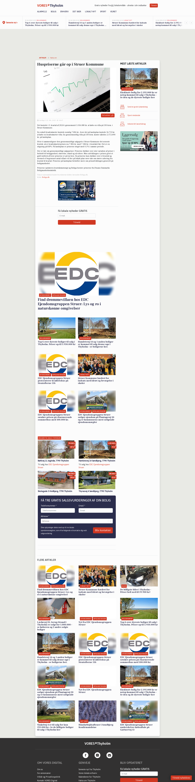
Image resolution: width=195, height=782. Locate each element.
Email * (82, 506)
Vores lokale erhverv (88, 773)
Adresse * (45, 516)
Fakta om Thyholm (87, 780)
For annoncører (44, 773)
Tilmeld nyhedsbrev (181, 778)
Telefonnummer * (49, 506)
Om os (40, 769)
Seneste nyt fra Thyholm (89, 769)
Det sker (77, 11)
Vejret (113, 11)
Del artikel (107, 115)
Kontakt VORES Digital (47, 780)
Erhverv (64, 11)
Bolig (53, 11)
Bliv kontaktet (103, 530)
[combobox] (42, 521)
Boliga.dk (45, 177)
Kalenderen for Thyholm (89, 777)
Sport (103, 11)
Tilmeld (154, 5)
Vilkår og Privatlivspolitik (48, 777)
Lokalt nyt (90, 11)
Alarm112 (42, 11)
